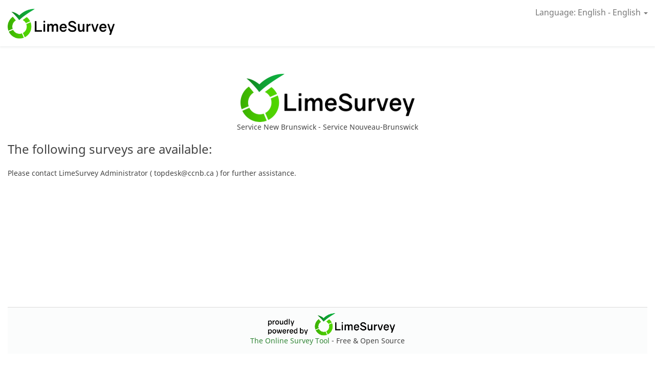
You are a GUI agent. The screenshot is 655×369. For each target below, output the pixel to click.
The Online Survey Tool (291, 340)
